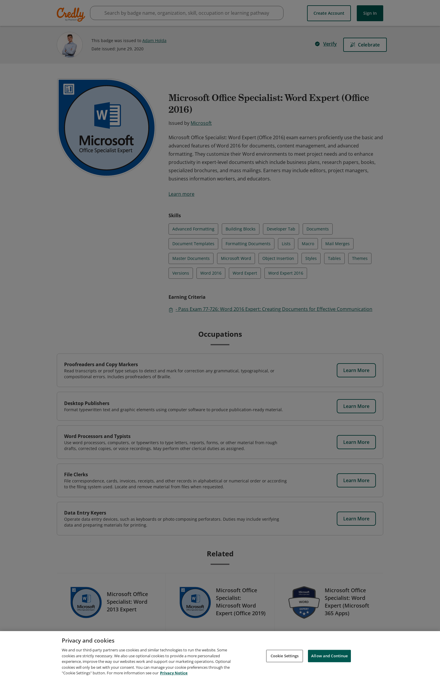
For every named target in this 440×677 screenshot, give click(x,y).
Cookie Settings (285, 662)
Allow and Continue (329, 662)
